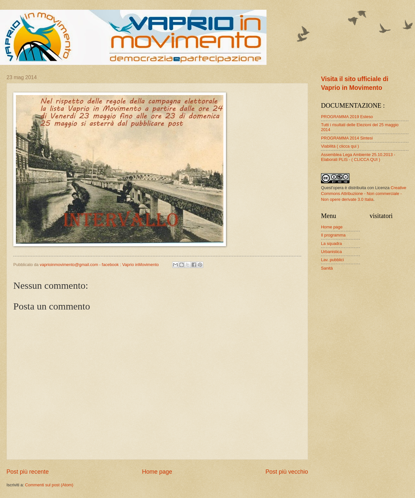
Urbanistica (331, 251)
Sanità (327, 268)
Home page (157, 471)
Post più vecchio (287, 471)
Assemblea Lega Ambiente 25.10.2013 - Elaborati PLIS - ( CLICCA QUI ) (358, 157)
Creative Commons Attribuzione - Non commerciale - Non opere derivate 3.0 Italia (363, 193)
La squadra (331, 243)
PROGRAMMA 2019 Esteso (347, 116)
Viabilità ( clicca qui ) (340, 146)
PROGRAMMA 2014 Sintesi (347, 138)
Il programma (333, 235)
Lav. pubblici (332, 259)
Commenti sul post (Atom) (49, 484)
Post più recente (27, 471)
